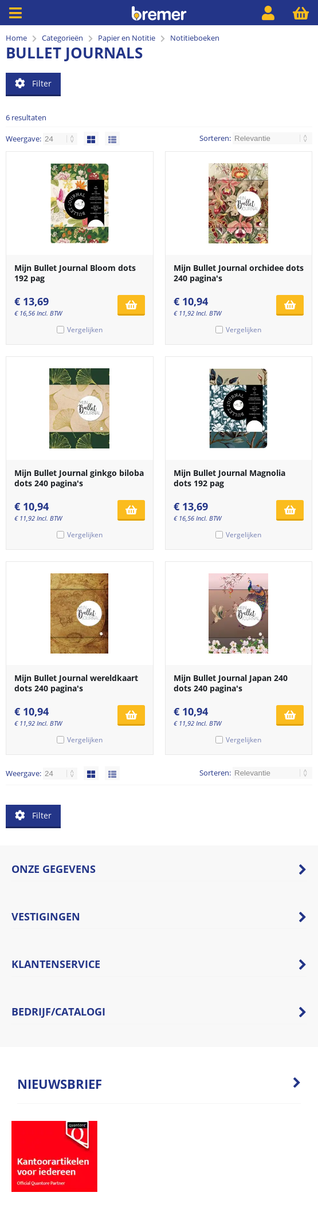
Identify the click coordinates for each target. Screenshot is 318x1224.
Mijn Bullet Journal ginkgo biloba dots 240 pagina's (79, 478)
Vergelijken (85, 329)
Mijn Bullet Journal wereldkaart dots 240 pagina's (76, 683)
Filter (33, 83)
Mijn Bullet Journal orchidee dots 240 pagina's (239, 273)
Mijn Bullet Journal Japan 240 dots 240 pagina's (231, 683)
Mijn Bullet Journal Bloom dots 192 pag (75, 273)
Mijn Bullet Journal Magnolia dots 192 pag (229, 478)
